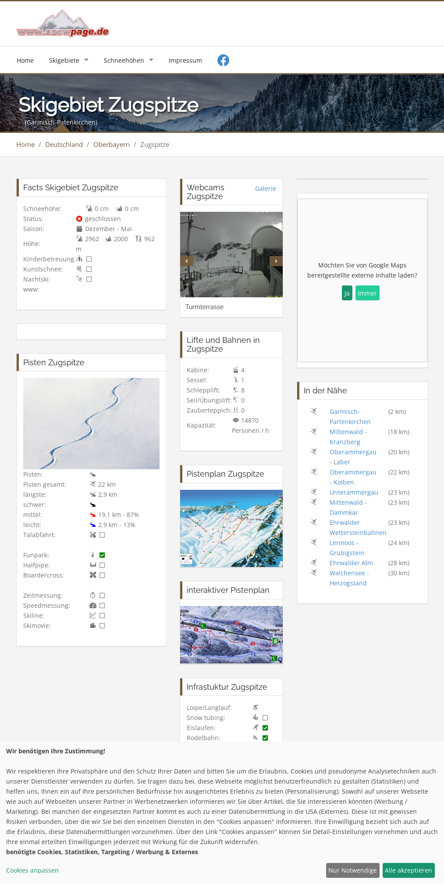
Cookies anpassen (32, 870)
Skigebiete (64, 60)
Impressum (185, 60)
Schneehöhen (124, 60)
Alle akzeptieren (408, 870)
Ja (347, 293)
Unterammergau (354, 492)
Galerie (265, 188)
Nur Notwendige (352, 870)
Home (25, 60)
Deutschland (64, 144)
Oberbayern (111, 144)
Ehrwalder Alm (351, 563)
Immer (367, 293)
